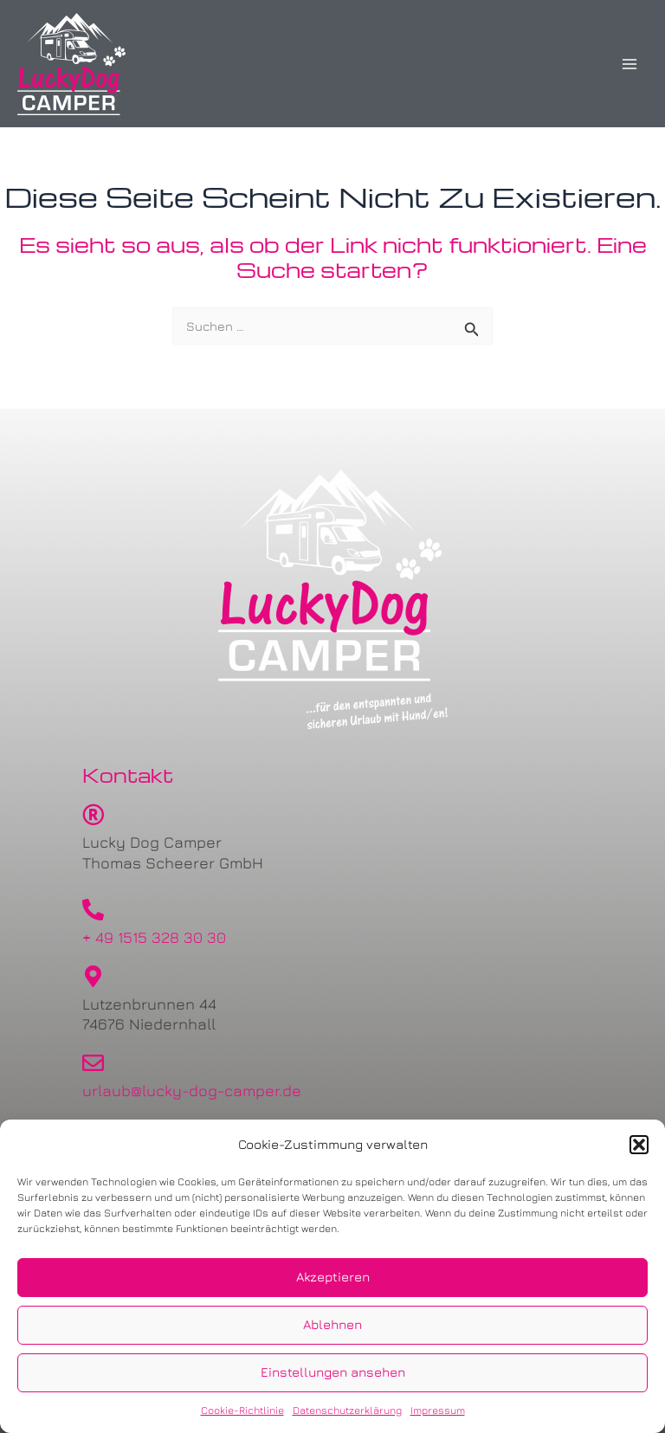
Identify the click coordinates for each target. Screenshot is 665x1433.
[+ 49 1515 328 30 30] (93, 909)
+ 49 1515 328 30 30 (154, 937)
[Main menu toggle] (629, 64)
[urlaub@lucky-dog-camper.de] (93, 1063)
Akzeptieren (333, 1276)
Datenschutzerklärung (347, 1410)
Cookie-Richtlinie (242, 1410)
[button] (639, 1144)
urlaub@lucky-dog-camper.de (191, 1090)
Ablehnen (332, 1324)
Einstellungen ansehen (333, 1372)
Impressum (437, 1410)
